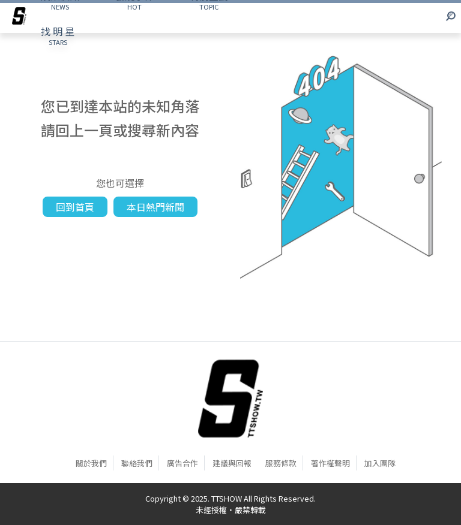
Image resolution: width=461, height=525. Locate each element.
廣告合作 (182, 463)
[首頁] (230, 398)
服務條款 (281, 463)
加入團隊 (380, 463)
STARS (57, 35)
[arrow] (19, 18)
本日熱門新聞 (155, 207)
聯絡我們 (136, 463)
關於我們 (91, 463)
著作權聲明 (330, 463)
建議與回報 (232, 463)
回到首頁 (75, 207)
